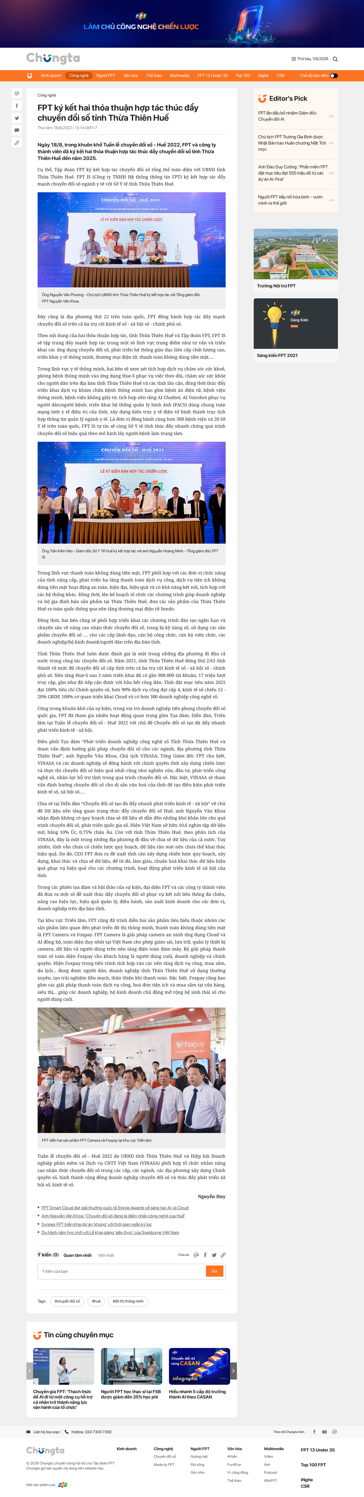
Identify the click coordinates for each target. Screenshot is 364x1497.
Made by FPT (164, 1463)
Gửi (215, 1271)
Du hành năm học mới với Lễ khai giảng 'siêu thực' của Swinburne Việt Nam (110, 1232)
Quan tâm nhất (77, 1255)
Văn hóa (132, 75)
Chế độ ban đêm (319, 75)
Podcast (270, 1471)
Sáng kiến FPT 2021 (277, 355)
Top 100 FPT (313, 1463)
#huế (96, 1300)
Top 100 (246, 75)
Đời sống (197, 1463)
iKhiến (232, 1455)
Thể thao (156, 75)
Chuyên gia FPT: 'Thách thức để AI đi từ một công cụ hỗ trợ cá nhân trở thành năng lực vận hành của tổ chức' (63, 1398)
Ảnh (267, 1463)
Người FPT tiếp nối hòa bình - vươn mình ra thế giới (295, 200)
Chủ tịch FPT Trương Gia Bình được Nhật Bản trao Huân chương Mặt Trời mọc (295, 143)
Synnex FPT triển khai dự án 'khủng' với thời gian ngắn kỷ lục (97, 1224)
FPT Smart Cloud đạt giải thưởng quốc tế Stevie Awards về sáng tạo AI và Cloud (115, 1207)
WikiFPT (270, 1480)
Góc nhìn (198, 1471)
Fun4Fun (234, 1463)
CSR (284, 75)
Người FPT (107, 75)
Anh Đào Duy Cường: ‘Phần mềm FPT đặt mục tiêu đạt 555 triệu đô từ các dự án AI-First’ (295, 173)
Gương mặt (199, 1455)
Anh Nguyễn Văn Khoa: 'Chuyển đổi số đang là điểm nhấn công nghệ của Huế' (113, 1216)
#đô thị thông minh (128, 1300)
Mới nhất (106, 1255)
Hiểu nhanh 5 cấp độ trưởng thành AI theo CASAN (197, 1393)
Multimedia (182, 75)
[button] (233, 1369)
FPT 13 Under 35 (215, 75)
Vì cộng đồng (237, 1471)
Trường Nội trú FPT (276, 286)
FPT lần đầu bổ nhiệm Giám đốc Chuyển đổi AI (295, 116)
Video (268, 1455)
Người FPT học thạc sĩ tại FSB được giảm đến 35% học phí (131, 1393)
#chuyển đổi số (67, 1300)
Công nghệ (79, 75)
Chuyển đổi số (165, 1455)
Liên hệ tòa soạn (43, 1431)
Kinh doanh (51, 75)
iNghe (267, 75)
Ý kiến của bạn (131, 1271)
